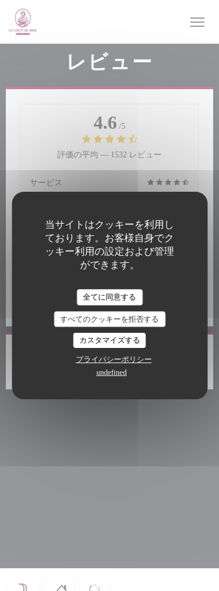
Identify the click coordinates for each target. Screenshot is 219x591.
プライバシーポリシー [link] (114, 359)
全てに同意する (109, 297)
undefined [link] (111, 372)
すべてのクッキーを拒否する (109, 319)
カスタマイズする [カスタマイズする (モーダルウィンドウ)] (109, 340)
